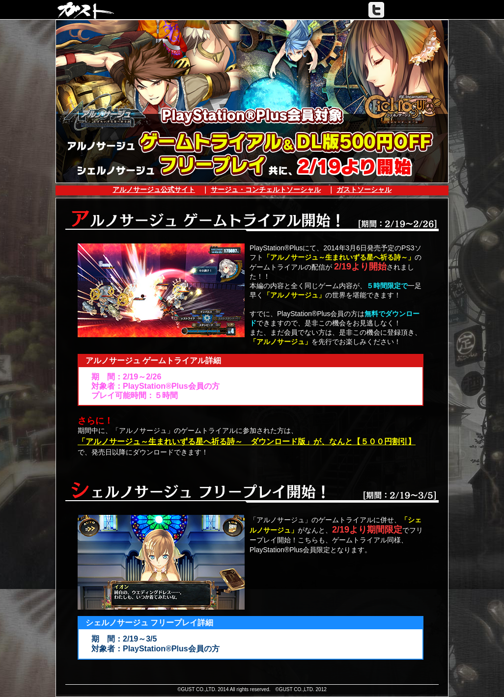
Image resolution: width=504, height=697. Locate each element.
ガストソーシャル (364, 189)
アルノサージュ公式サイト (153, 189)
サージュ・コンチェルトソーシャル (266, 189)
